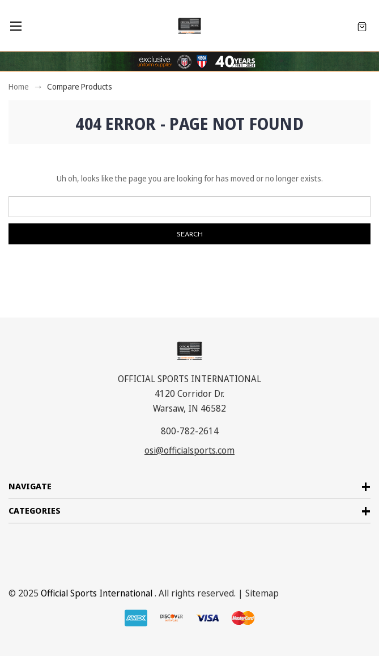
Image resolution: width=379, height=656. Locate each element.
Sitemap (262, 593)
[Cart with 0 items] (362, 26)
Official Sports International (96, 593)
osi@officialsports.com (189, 450)
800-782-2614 (190, 431)
